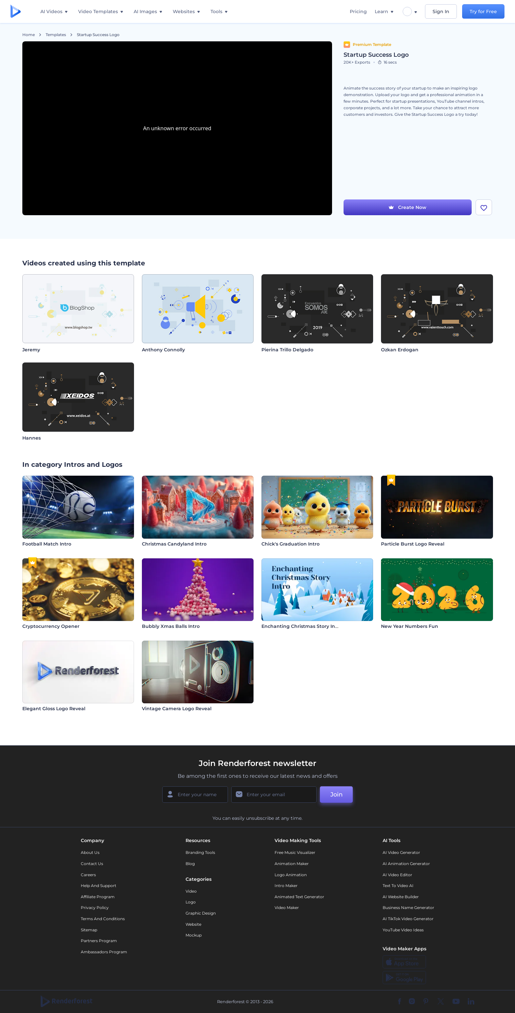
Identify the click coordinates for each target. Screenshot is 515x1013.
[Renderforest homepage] (16, 12)
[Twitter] (440, 1001)
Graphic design (201, 913)
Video (191, 891)
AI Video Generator (401, 852)
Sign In (441, 11)
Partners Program (99, 940)
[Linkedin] (471, 1001)
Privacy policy (95, 907)
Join (336, 794)
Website (193, 924)
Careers (88, 874)
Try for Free (483, 11)
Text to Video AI (398, 885)
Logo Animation (291, 874)
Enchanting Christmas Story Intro (301, 626)
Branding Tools (200, 852)
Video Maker (287, 907)
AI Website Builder (401, 896)
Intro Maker (286, 885)
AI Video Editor (397, 874)
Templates (56, 35)
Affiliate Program (98, 896)
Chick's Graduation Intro (290, 544)
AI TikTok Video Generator (408, 918)
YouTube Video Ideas (403, 929)
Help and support (98, 885)
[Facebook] (399, 1001)
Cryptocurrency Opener (50, 626)
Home (28, 35)
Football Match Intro (46, 544)
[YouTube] (456, 1001)
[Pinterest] (426, 1001)
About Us (90, 852)
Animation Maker (292, 863)
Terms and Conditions (103, 918)
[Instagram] (412, 1001)
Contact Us (92, 863)
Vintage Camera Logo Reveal (177, 709)
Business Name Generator (408, 907)
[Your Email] (274, 794)
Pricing (358, 11)
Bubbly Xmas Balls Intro (171, 626)
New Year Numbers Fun (409, 626)
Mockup (194, 935)
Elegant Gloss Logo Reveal (53, 709)
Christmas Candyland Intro (174, 544)
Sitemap (89, 929)
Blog (190, 863)
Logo (191, 901)
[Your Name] (195, 794)
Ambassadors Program (104, 951)
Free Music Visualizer (295, 852)
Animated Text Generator (299, 896)
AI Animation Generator (406, 863)
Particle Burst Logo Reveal (412, 544)
